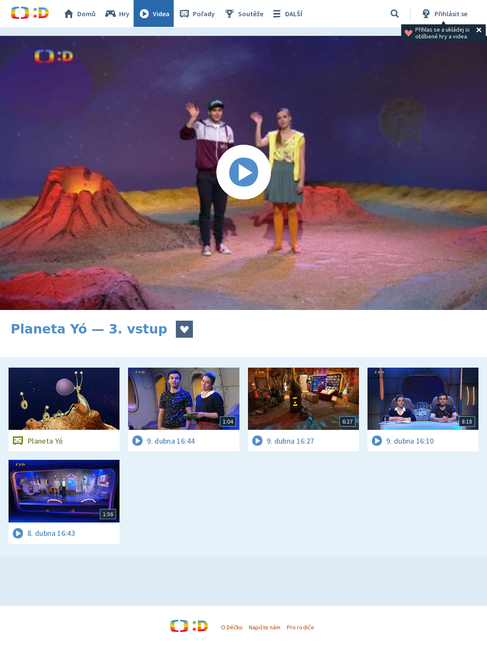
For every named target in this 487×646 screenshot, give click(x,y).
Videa (154, 13)
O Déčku (231, 627)
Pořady (196, 13)
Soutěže (244, 13)
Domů (79, 13)
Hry (117, 13)
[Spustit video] (243, 173)
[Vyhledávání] (394, 13)
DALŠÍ (287, 13)
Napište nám (264, 627)
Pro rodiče (300, 627)
